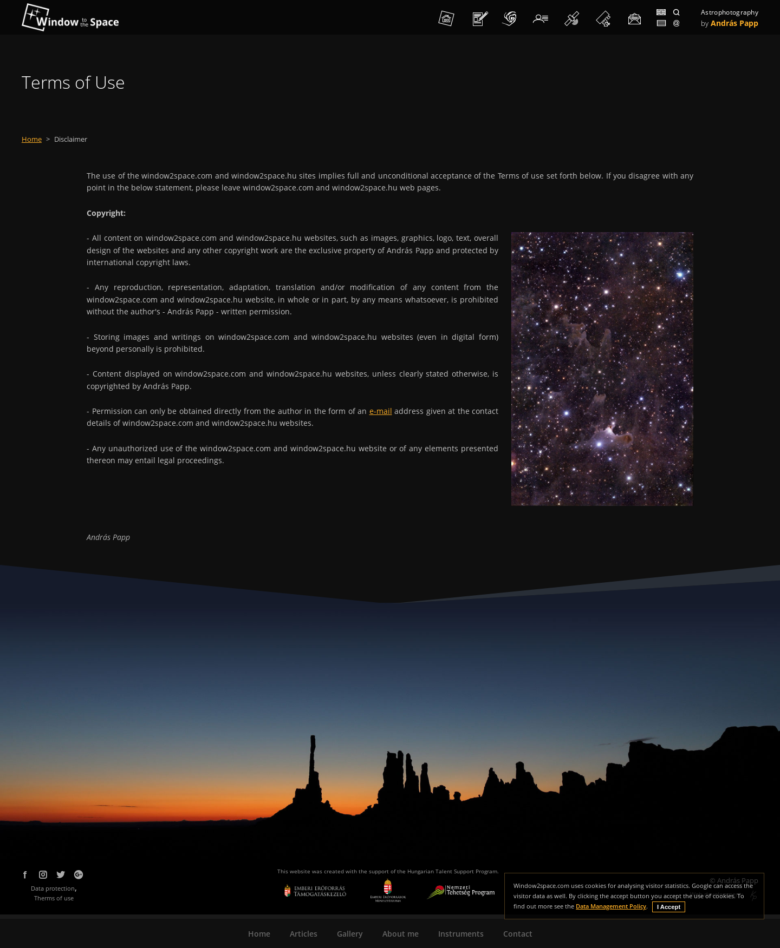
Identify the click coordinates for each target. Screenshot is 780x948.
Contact (517, 934)
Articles (303, 934)
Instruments (461, 934)
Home (32, 139)
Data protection (53, 888)
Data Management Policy (611, 906)
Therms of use (54, 898)
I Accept (668, 907)
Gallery (350, 934)
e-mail (380, 411)
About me (400, 934)
